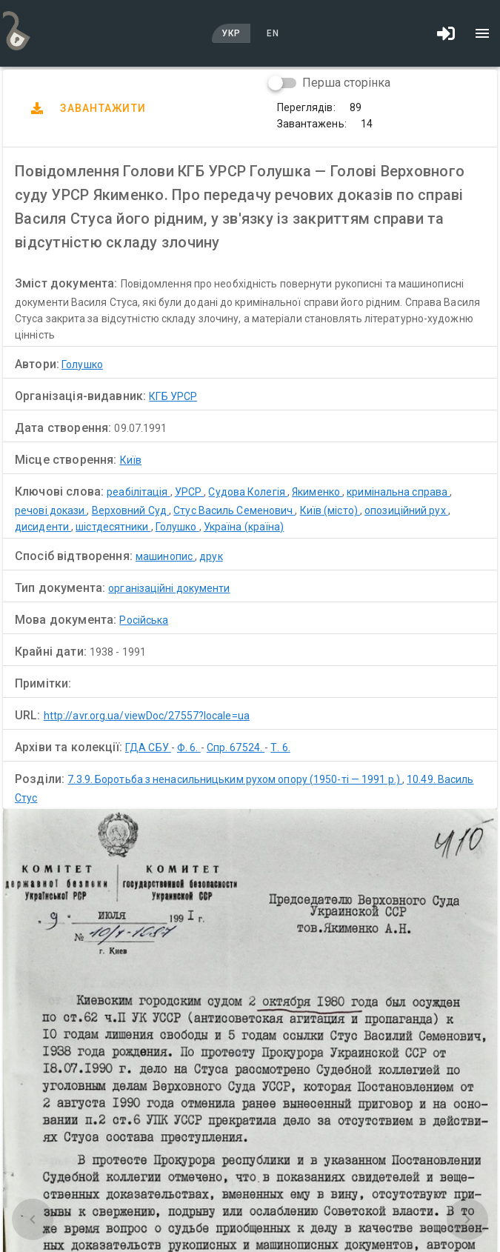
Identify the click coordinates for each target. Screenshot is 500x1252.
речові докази (51, 510)
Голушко (82, 364)
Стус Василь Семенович (234, 510)
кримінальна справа (398, 492)
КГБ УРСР (173, 396)
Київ (130, 460)
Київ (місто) (330, 510)
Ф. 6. (189, 747)
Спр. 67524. (235, 747)
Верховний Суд (130, 510)
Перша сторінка (346, 83)
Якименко (317, 492)
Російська (143, 620)
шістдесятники (113, 527)
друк (210, 556)
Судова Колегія (247, 492)
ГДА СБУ (148, 747)
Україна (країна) (244, 527)
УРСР (189, 492)
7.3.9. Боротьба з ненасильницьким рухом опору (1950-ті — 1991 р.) (234, 779)
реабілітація (138, 492)
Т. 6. (280, 747)
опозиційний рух (406, 510)
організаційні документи (169, 588)
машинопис (165, 556)
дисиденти (43, 527)
